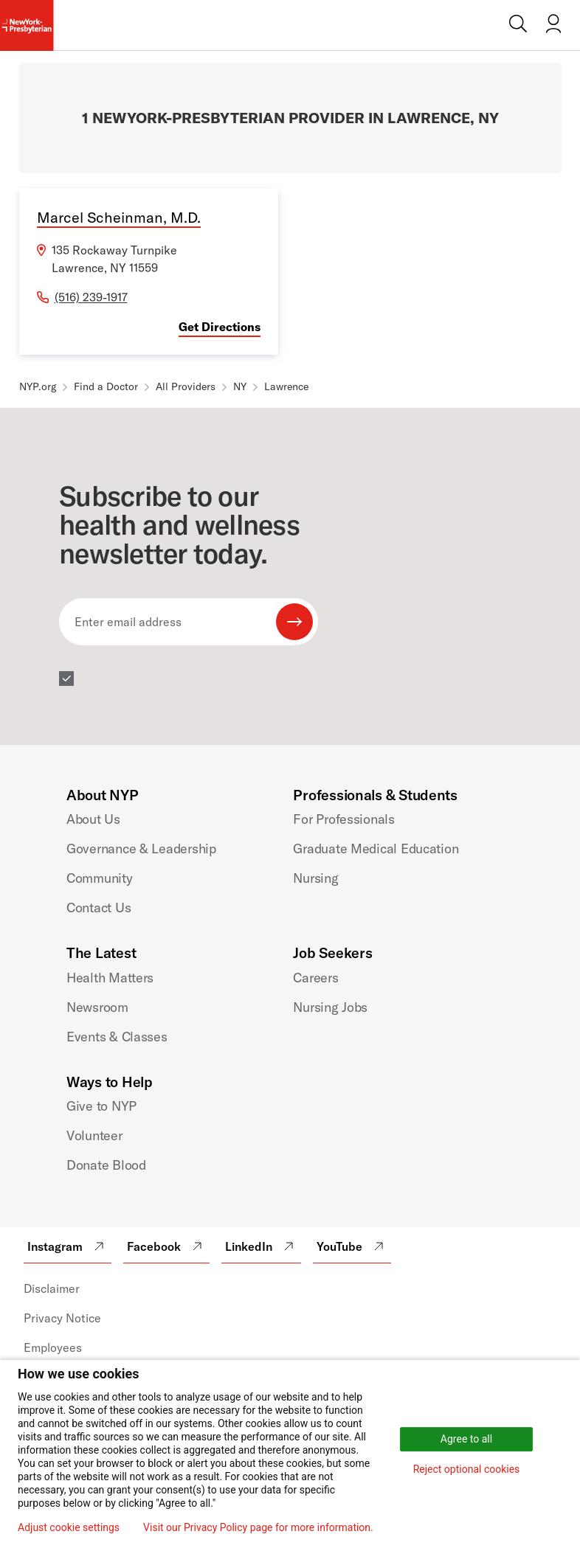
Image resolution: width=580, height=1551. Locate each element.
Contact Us (98, 907)
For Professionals (343, 819)
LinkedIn (261, 1246)
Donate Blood (106, 1164)
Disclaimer (52, 1288)
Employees (53, 1347)
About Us (93, 819)
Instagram (67, 1246)
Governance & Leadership (141, 848)
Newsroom (97, 1007)
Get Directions (219, 326)
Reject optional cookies (466, 1469)
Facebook (166, 1246)
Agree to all (466, 1439)
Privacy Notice (62, 1318)
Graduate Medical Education (375, 848)
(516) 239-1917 (91, 297)
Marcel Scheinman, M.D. (119, 217)
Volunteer (94, 1135)
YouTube (352, 1246)
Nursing (315, 878)
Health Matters (109, 977)
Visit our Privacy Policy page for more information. (258, 1527)
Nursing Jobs (330, 1007)
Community (99, 878)
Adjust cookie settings (69, 1527)
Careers (315, 977)
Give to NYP (101, 1105)
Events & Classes (117, 1036)
